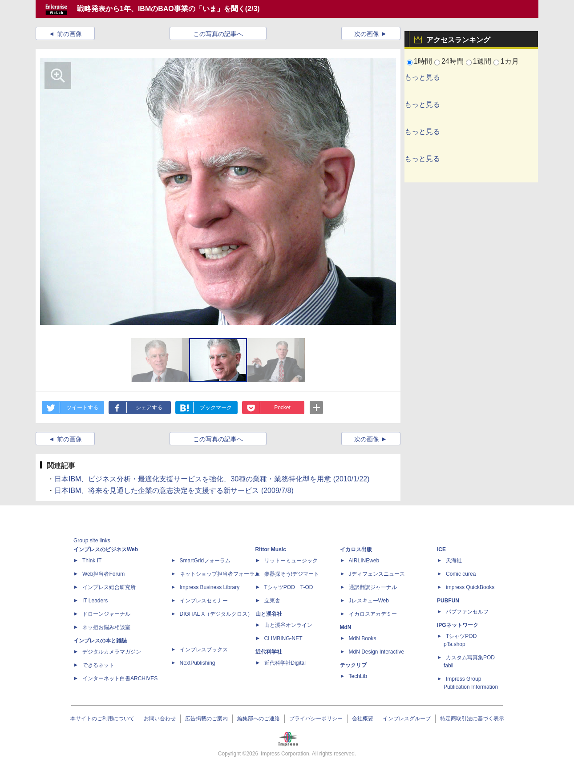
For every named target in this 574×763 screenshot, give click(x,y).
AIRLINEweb (364, 560)
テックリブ (353, 665)
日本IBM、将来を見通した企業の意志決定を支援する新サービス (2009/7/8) (174, 490)
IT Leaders (95, 600)
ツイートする (82, 407)
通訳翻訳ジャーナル (373, 587)
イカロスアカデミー (373, 614)
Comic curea (461, 574)
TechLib (358, 676)
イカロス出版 (356, 549)
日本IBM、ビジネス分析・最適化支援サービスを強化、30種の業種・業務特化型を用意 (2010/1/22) (212, 479)
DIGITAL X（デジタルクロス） (216, 614)
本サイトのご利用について (102, 718)
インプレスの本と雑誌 (100, 641)
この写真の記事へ (218, 33)
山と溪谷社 (268, 614)
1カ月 (510, 61)
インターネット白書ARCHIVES (120, 678)
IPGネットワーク (457, 625)
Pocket (282, 407)
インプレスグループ (407, 718)
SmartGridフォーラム (205, 560)
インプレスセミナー (204, 600)
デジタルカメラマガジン (111, 652)
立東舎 (272, 600)
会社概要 (362, 718)
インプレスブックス (204, 649)
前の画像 (69, 33)
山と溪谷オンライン (288, 625)
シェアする (149, 407)
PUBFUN (448, 600)
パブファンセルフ (467, 612)
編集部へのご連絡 (258, 718)
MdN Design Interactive (376, 652)
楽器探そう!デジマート (291, 574)
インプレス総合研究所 (109, 587)
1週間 (482, 61)
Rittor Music (270, 549)
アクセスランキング (458, 40)
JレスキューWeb (369, 600)
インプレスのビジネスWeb (105, 549)
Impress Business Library (210, 587)
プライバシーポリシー (316, 718)
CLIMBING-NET (283, 638)
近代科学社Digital (285, 663)
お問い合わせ (160, 718)
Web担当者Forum (103, 574)
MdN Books (362, 638)
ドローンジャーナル (106, 614)
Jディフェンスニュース (377, 574)
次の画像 (366, 33)
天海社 (454, 560)
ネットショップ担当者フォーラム (220, 574)
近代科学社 (268, 652)
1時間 (423, 61)
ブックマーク (216, 407)
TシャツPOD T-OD (288, 587)
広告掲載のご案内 (206, 718)
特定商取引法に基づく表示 (472, 718)
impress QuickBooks (470, 587)
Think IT (91, 560)
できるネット (98, 665)
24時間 (452, 61)
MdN (346, 627)
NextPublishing (197, 663)
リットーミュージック (291, 560)
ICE (441, 549)
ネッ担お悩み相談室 (106, 627)
